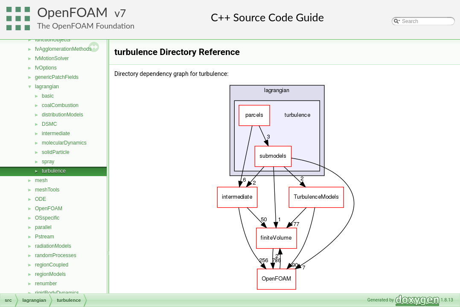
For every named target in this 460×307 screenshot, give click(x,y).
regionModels (50, 274)
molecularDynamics (64, 143)
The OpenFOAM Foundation (85, 25)
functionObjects (52, 40)
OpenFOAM (72, 12)
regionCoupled (51, 265)
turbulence (54, 171)
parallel (43, 227)
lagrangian (47, 87)
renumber (46, 284)
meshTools (47, 190)
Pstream (44, 237)
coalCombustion (60, 105)
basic (48, 96)
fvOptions (46, 68)
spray (48, 162)
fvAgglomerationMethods (63, 49)
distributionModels (62, 115)
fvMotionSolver (52, 58)
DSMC (49, 124)
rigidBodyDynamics (57, 293)
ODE (40, 199)
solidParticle (56, 152)
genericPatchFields (57, 77)
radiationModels (53, 246)
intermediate (56, 133)
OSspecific (47, 218)
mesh (41, 180)
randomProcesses (55, 255)
